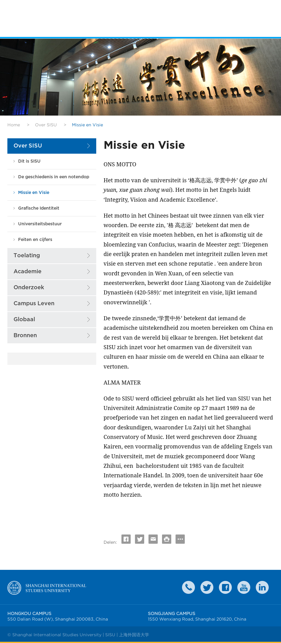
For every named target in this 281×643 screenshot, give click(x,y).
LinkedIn (262, 587)
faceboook (225, 587)
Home (13, 124)
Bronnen (25, 335)
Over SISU (46, 124)
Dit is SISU (29, 161)
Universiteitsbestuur (40, 224)
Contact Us (188, 587)
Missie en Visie (33, 193)
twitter (206, 587)
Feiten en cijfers (35, 240)
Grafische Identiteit (38, 208)
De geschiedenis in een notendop (53, 177)
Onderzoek (29, 287)
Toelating (27, 255)
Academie (28, 271)
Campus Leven (34, 303)
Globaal (24, 319)
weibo (243, 587)
